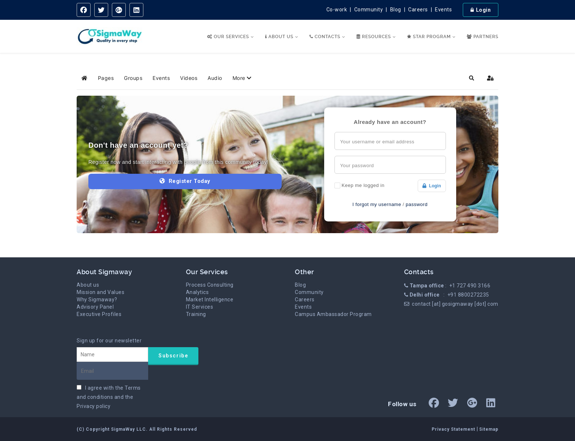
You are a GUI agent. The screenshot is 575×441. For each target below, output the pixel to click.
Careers (418, 9)
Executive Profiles (99, 314)
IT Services (199, 307)
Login (431, 185)
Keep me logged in (363, 185)
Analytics (197, 292)
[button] (242, 78)
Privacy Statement (454, 429)
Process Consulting (210, 285)
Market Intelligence (210, 299)
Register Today (185, 181)
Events (443, 9)
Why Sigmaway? (97, 299)
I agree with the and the (109, 397)
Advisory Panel (95, 307)
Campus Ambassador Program (333, 314)
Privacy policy (93, 406)
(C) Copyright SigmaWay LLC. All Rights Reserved (137, 429)
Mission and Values (100, 292)
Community (368, 9)
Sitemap (488, 429)
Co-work (336, 9)
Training (196, 314)
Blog (395, 9)
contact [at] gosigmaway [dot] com (455, 304)
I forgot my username (376, 204)
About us (88, 285)
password (417, 204)
